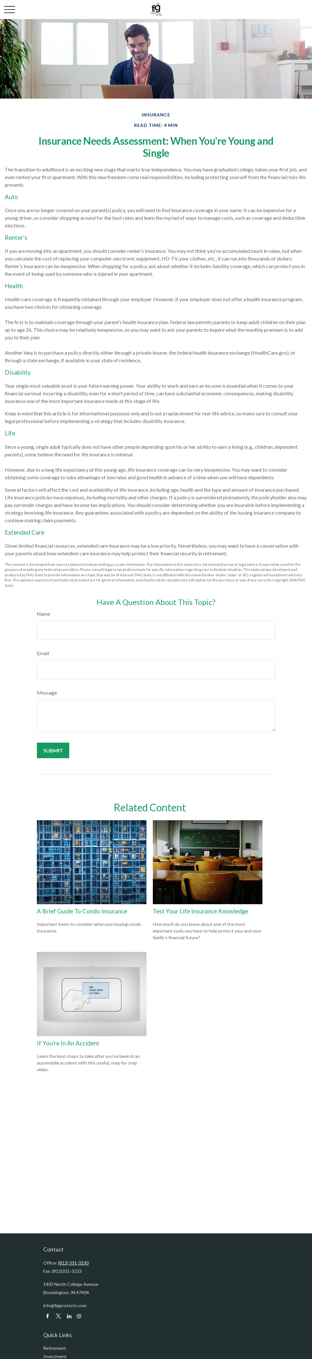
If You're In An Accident (68, 1043)
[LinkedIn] (69, 1316)
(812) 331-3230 (73, 1262)
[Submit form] (53, 750)
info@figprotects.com (64, 1305)
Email (43, 653)
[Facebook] (47, 1316)
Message (47, 693)
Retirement (54, 1348)
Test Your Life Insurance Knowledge (200, 911)
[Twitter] (58, 1316)
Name (43, 614)
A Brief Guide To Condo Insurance (82, 911)
